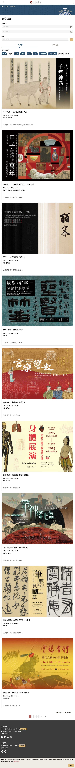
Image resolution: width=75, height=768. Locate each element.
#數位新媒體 (53, 54)
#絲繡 (67, 54)
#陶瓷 (16, 54)
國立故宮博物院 (36, 2)
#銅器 (29, 54)
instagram (5, 737)
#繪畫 (10, 54)
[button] (69, 2)
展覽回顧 (12, 7)
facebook (2, 737)
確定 (71, 765)
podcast (11, 737)
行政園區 (19, 731)
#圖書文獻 (43, 54)
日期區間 (4, 23)
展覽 (7, 7)
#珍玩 (35, 54)
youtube (8, 737)
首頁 (3, 7)
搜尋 (71, 39)
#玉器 (23, 54)
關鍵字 (4, 36)
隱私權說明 (16, 761)
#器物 (61, 54)
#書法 (4, 54)
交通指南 (23, 729)
